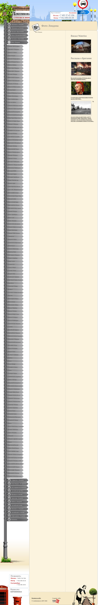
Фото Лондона (15, 42)
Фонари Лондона (13, 155)
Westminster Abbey (13, 305)
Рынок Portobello (12, 348)
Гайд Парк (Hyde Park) (14, 118)
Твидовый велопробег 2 (14, 382)
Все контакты (72, 12)
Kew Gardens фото (13, 99)
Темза (9, 370)
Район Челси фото (13, 96)
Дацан (10, 442)
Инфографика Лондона (18, 516)
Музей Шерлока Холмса (14, 93)
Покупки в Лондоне (13, 339)
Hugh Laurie (11, 261)
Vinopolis (10, 435)
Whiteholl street (12, 414)
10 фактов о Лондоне (17, 480)
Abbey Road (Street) (13, 448)
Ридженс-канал (12, 239)
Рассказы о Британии (17, 39)
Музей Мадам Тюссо (14, 62)
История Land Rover (13, 177)
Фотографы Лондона (14, 470)
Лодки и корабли (12, 258)
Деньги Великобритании (15, 139)
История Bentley (12, 133)
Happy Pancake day (13, 180)
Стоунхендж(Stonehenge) (15, 115)
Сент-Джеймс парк (13, 451)
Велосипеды (11, 301)
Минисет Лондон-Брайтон (15, 164)
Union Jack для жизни (14, 224)
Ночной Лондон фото (14, 58)
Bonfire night (11, 183)
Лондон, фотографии (14, 46)
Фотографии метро (13, 192)
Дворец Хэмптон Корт (14, 401)
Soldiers (10, 358)
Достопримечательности (18, 487)
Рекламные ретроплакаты (15, 386)
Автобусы (11, 283)
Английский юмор (16, 505)
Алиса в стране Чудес (14, 121)
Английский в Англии (17, 512)
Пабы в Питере (12, 379)
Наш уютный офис (13, 202)
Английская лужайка (14, 136)
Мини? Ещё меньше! (14, 80)
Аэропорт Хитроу (13, 404)
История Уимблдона (13, 161)
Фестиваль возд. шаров (14, 208)
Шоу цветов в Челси (13, 205)
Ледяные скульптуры (14, 398)
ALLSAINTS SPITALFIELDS (16, 463)
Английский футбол (17, 491)
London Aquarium (13, 407)
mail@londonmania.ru (16, 591)
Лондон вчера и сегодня (14, 227)
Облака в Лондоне (13, 124)
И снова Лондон (12, 74)
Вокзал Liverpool (12, 317)
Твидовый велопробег (14, 111)
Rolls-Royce (11, 245)
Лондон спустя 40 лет (14, 395)
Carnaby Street (12, 270)
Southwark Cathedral (13, 277)
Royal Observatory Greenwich (16, 426)
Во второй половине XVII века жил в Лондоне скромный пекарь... (81, 78)
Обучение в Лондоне (17, 24)
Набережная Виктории (14, 417)
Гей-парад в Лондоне (14, 255)
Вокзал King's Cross (13, 314)
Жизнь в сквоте (12, 52)
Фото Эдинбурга (12, 214)
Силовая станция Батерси (15, 292)
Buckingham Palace (13, 298)
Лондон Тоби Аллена (14, 233)
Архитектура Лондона (14, 323)
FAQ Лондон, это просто (18, 484)
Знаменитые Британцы (14, 242)
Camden (10, 326)
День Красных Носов (14, 186)
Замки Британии (12, 230)
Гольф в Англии (12, 146)
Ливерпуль (11, 236)
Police (10, 423)
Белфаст (10, 289)
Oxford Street (11, 410)
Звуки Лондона (12, 432)
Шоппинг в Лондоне (17, 509)
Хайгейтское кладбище (14, 376)
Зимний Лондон (12, 211)
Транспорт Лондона (17, 498)
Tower (10, 361)
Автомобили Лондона (14, 333)
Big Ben (10, 295)
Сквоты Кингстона (13, 248)
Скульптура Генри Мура (14, 196)
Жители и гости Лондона (15, 336)
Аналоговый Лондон (13, 467)
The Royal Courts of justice (15, 280)
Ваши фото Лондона (13, 71)
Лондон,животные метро (15, 105)
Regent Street (11, 351)
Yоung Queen (11, 90)
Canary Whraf (12, 267)
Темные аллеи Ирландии (15, 476)
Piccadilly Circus (12, 345)
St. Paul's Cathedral (13, 354)
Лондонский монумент (14, 342)
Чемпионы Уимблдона (14, 167)
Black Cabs (11, 217)
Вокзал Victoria (12, 311)
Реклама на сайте (36, 598)
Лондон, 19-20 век (13, 83)
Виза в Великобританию (18, 35)
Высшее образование (17, 31)
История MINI (12, 171)
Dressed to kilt (12, 199)
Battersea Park (12, 252)
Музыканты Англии (13, 473)
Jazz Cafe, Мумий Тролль (15, 189)
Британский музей (13, 445)
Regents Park (11, 273)
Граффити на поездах (14, 130)
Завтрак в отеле (12, 158)
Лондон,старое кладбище (15, 108)
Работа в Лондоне (16, 501)
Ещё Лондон (11, 55)
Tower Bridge (11, 364)
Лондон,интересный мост (15, 127)
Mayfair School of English (15, 454)
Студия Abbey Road (13, 392)
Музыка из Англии (16, 494)
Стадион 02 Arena (13, 420)
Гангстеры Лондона (13, 68)
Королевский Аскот (13, 149)
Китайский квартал (13, 329)
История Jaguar (12, 174)
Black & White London (14, 86)
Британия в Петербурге (14, 143)
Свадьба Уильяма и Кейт (15, 460)
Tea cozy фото (12, 102)
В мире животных (13, 429)
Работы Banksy (12, 65)
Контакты (14, 519)
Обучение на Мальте (17, 28)
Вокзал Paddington (13, 320)
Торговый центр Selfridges (15, 457)
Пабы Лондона (12, 220)
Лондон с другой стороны (15, 439)
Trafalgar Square (12, 373)
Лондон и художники (14, 389)
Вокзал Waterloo (12, 308)
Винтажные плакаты (13, 77)
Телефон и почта (12, 367)
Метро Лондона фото (14, 152)
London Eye (11, 264)
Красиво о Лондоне (13, 49)
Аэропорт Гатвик (13, 286)
